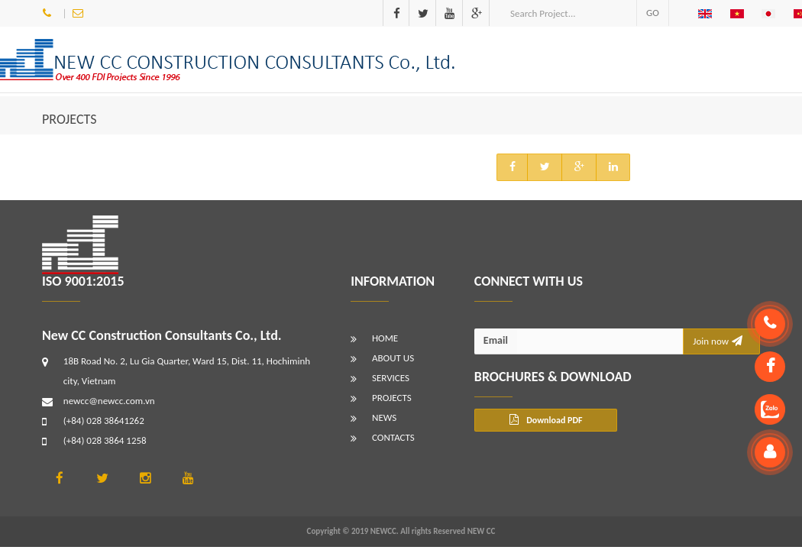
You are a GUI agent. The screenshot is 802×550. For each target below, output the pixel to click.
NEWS (384, 417)
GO (652, 12)
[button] (708, 13)
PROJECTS (69, 119)
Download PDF (545, 419)
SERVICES (390, 377)
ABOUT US (393, 358)
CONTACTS (393, 437)
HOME (385, 338)
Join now (717, 341)
